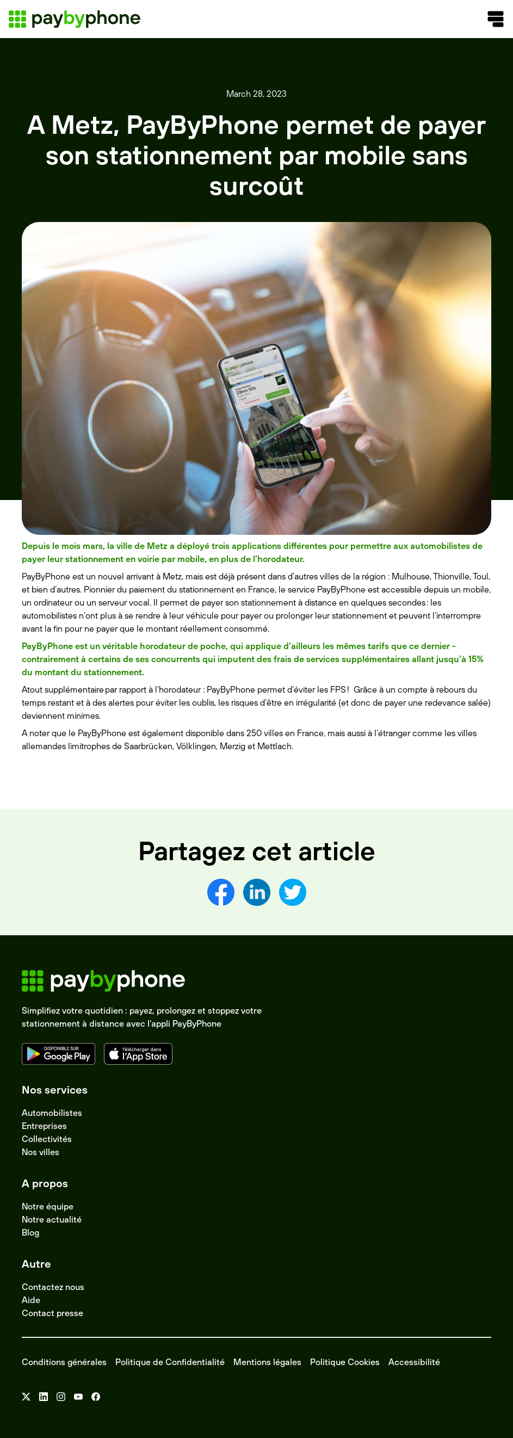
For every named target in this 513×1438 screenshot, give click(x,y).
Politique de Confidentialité (170, 1361)
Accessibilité (414, 1361)
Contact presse (52, 1312)
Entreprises (44, 1125)
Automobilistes (52, 1112)
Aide (31, 1299)
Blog (30, 1232)
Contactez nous (53, 1286)
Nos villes (40, 1151)
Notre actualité (52, 1219)
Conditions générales (64, 1361)
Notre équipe (47, 1206)
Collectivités (47, 1138)
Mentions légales (267, 1361)
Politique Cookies (345, 1361)
